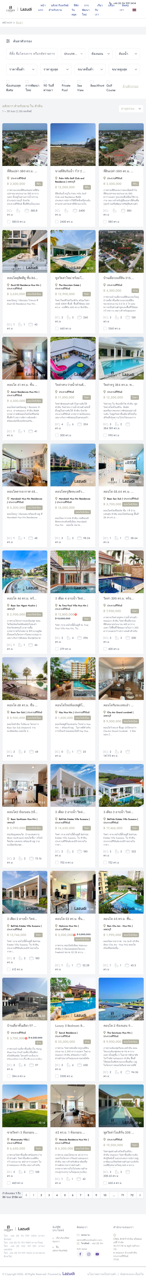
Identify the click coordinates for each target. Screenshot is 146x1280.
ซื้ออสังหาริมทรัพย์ (59, 1248)
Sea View (80, 87)
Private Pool (66, 87)
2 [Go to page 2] (41, 1195)
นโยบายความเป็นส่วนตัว (101, 1274)
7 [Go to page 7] (80, 1195)
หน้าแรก (42, 7)
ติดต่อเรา (124, 7)
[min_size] (90, 69)
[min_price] (21, 69)
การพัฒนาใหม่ (86, 9)
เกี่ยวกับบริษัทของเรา (60, 1239)
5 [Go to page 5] (65, 1195)
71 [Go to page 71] (122, 1195)
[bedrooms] (100, 53)
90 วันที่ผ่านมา (49, 87)
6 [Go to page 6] (73, 1195)
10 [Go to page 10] (104, 1195)
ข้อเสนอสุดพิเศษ (13, 87)
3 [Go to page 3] (49, 1195)
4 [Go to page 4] (57, 1195)
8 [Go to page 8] (88, 1195)
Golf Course (110, 87)
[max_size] (124, 69)
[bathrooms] (128, 53)
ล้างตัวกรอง (130, 86)
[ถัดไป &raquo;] (140, 1195)
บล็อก (111, 5)
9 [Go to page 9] (96, 1195)
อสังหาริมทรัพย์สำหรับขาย (58, 7)
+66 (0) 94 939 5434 (90, 1246)
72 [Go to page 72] (131, 1195)
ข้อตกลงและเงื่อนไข (132, 1274)
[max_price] (55, 69)
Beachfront (97, 85)
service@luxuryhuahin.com (89, 1237)
